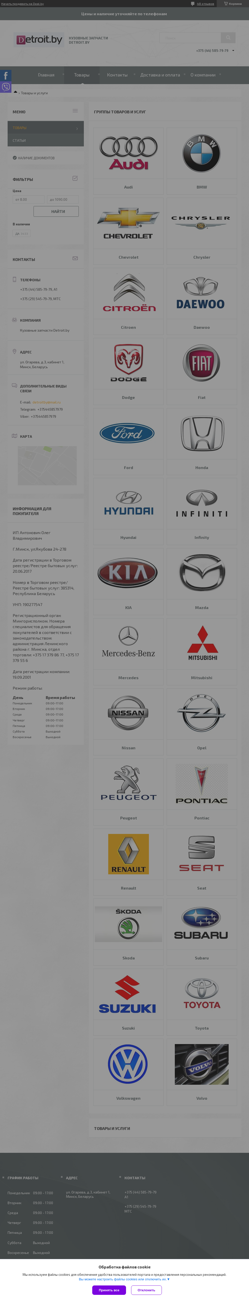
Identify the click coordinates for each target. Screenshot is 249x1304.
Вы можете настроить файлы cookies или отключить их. (123, 1279)
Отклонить (146, 1290)
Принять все (109, 1290)
